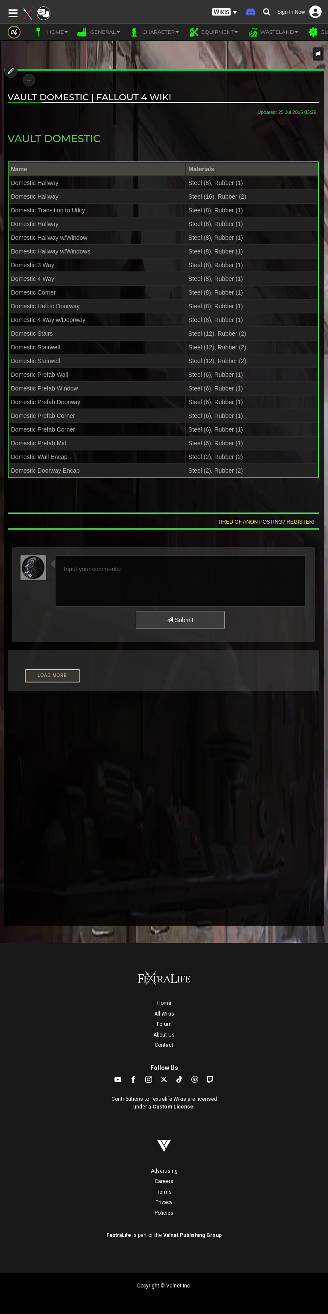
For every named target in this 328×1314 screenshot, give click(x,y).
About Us (164, 1035)
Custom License (172, 1107)
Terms (164, 1192)
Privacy (164, 1202)
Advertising (164, 1171)
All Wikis (164, 1014)
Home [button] (50, 32)
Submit (180, 620)
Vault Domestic (54, 138)
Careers (164, 1181)
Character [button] (154, 32)
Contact (164, 1045)
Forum (164, 1024)
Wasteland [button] (272, 32)
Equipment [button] (212, 32)
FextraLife (118, 1235)
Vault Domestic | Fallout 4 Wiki (90, 97)
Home (164, 1003)
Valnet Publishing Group (192, 1235)
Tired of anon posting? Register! (266, 522)
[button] (224, 12)
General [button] (98, 32)
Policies (164, 1213)
